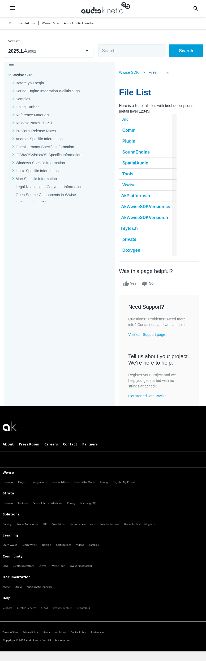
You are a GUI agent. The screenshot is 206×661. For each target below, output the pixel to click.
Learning (10, 547)
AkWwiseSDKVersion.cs (146, 206)
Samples (23, 99)
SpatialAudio (137, 163)
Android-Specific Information (39, 139)
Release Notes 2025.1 (34, 123)
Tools (129, 174)
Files (154, 72)
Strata (8, 505)
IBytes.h (130, 228)
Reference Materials (32, 115)
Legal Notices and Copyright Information (49, 187)
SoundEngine (137, 152)
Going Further (27, 107)
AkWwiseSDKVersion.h (145, 217)
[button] (13, 8)
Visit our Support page (148, 340)
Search (186, 50)
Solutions (11, 526)
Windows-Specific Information (40, 163)
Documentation (22, 23)
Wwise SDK (22, 75)
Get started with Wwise (149, 408)
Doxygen (133, 250)
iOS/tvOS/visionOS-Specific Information (48, 155)
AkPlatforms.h (136, 195)
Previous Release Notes (36, 131)
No (149, 284)
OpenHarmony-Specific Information (45, 147)
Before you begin (30, 83)
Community (13, 568)
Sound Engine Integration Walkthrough (48, 91)
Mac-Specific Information (36, 179)
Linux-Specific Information (37, 171)
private (131, 239)
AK (126, 119)
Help (7, 610)
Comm (130, 130)
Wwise (130, 185)
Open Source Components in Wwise (46, 195)
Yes (131, 284)
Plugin (130, 141)
